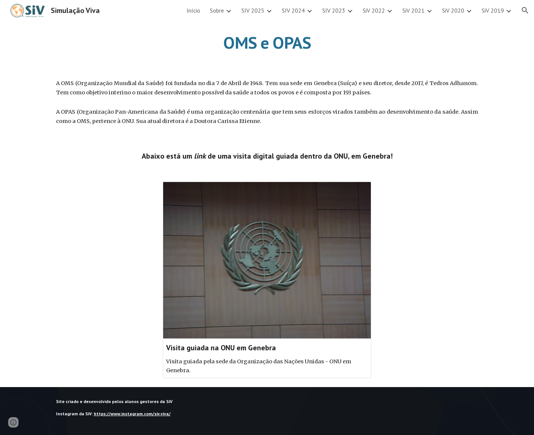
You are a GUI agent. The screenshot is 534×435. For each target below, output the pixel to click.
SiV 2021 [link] (413, 10)
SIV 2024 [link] (293, 10)
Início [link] (193, 10)
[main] (267, 43)
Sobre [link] (217, 10)
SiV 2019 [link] (493, 10)
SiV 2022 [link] (374, 10)
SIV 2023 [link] (333, 10)
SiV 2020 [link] (453, 10)
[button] (525, 10)
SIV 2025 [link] (252, 10)
